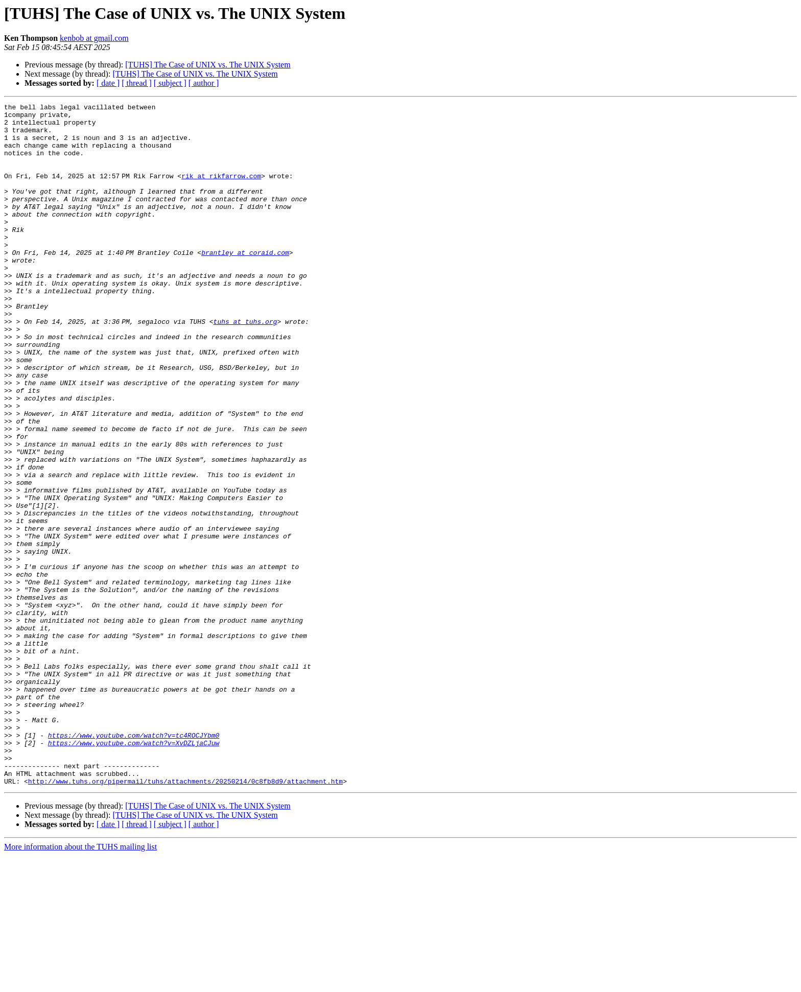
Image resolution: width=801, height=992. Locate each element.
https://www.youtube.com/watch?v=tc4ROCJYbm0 (133, 862)
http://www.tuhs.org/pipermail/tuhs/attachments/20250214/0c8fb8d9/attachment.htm (185, 917)
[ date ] (108, 83)
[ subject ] (170, 83)
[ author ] (204, 83)
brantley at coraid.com (247, 283)
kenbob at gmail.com (94, 38)
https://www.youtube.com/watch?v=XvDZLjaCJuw (133, 871)
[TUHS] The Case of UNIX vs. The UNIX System (207, 64)
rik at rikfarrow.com (223, 191)
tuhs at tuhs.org (247, 365)
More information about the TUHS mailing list (80, 983)
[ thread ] (137, 83)
